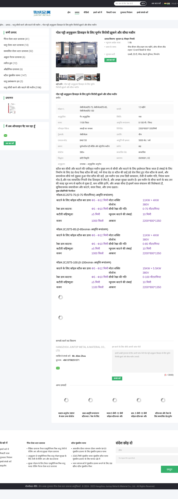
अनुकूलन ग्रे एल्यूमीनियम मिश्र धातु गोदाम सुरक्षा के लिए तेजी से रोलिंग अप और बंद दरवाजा (47, 457)
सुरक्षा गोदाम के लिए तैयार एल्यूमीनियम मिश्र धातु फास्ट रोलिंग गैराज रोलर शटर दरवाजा (46, 464)
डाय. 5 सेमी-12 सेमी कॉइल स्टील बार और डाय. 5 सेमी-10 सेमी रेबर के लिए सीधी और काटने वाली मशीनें (139, 415)
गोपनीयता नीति (31, 486)
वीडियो (86, 12)
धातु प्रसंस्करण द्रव (11, 81)
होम (68, 12)
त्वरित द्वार (8, 63)
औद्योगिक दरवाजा (11, 69)
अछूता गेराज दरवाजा (13, 57)
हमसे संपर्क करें (142, 12)
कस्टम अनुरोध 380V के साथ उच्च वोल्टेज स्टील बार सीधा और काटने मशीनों (66, 415)
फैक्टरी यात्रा (111, 12)
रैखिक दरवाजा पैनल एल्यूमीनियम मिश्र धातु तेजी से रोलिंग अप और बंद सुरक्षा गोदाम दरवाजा (47, 450)
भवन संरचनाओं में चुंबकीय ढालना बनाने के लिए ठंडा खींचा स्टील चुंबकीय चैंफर (92, 464)
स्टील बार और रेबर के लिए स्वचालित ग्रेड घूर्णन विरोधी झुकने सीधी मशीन (163, 415)
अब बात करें (156, 3)
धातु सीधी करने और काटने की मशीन (26, 25)
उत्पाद (77, 12)
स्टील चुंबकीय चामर (12, 75)
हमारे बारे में (97, 12)
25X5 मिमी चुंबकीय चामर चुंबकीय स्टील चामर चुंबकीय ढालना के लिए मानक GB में (90, 457)
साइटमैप (3, 466)
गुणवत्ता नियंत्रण (126, 12)
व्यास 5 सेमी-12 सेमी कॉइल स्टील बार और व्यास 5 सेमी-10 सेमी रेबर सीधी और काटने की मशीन (115, 415)
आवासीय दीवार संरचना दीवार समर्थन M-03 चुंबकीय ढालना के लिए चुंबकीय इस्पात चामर (90, 450)
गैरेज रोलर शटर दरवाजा (14, 39)
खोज (143, 4)
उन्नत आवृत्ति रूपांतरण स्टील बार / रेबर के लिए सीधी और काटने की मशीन (90, 415)
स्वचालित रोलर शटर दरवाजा (16, 51)
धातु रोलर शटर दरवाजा (14, 45)
